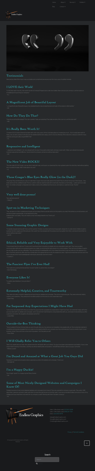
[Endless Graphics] (14, 15)
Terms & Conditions (78, 432)
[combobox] (47, 459)
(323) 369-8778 (58, 414)
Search (39, 463)
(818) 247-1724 (68, 411)
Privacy (70, 432)
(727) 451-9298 (68, 409)
